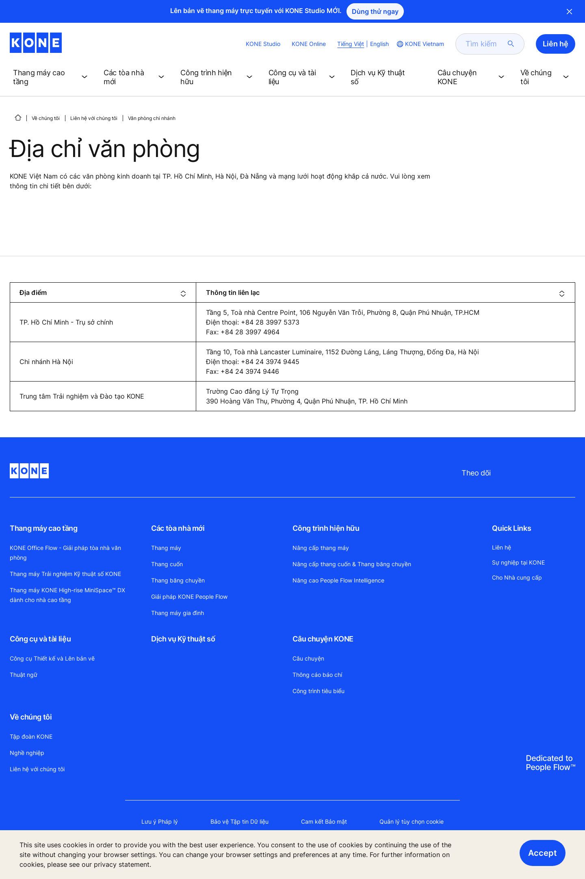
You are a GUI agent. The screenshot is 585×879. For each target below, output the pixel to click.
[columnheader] (103, 292)
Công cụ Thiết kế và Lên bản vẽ (52, 658)
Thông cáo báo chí (317, 674)
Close (569, 11)
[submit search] (511, 44)
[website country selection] (419, 44)
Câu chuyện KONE (322, 639)
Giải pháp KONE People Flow (189, 596)
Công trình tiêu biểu (318, 690)
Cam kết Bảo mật (324, 821)
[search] (485, 44)
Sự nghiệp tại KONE (518, 562)
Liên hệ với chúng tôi (93, 118)
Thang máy (166, 547)
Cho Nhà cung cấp (517, 577)
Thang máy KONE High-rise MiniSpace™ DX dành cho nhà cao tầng (67, 595)
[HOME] (18, 117)
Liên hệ (501, 547)
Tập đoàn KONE (31, 736)
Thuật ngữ (23, 674)
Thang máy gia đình (177, 612)
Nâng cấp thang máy (320, 547)
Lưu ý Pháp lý (159, 821)
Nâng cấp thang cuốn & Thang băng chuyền (351, 564)
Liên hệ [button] (555, 43)
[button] (52, 77)
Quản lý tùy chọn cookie (411, 821)
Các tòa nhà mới (178, 528)
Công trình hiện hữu (325, 528)
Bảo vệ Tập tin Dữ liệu (239, 821)
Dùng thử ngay (375, 11)
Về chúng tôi (46, 118)
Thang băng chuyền (178, 580)
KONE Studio (263, 43)
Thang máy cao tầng (44, 528)
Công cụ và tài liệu (40, 639)
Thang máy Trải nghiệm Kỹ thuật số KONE (65, 573)
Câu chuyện (308, 658)
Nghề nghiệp (27, 752)
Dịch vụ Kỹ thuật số (183, 639)
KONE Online (309, 43)
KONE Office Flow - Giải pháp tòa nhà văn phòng (65, 552)
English (379, 43)
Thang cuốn (167, 564)
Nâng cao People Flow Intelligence (338, 580)
